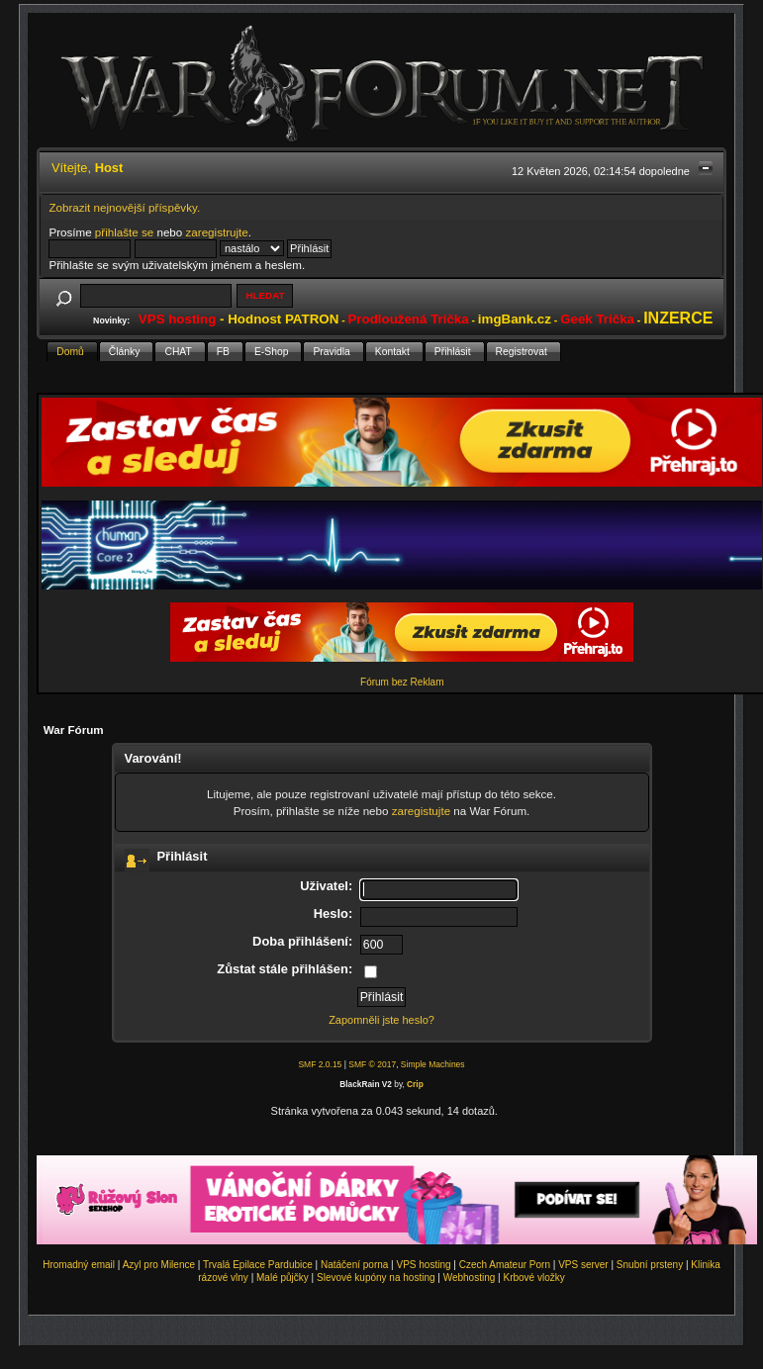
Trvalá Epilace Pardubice (258, 1264)
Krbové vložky (533, 1277)
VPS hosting (424, 1264)
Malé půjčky (282, 1277)
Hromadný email (79, 1264)
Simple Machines (433, 1064)
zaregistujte (421, 810)
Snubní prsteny (650, 1264)
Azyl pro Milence (159, 1264)
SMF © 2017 (372, 1064)
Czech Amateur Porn (504, 1264)
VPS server (583, 1264)
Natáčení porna (354, 1264)
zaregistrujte (217, 232)
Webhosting (469, 1277)
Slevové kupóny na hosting (376, 1277)
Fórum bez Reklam (401, 682)
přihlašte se (124, 232)
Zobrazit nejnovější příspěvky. (124, 207)
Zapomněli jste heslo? (381, 1020)
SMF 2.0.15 (319, 1064)
